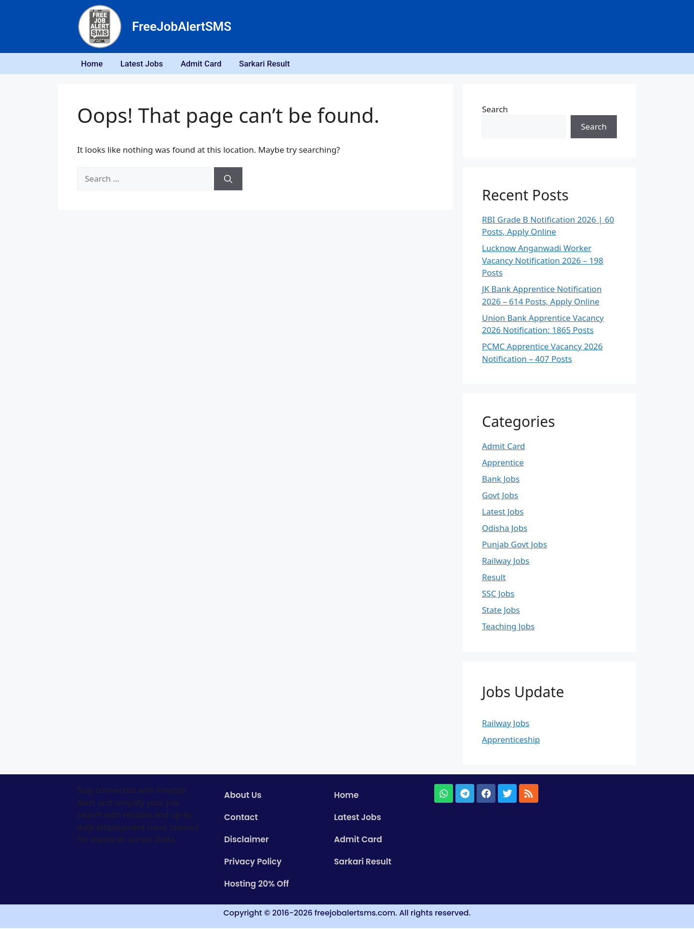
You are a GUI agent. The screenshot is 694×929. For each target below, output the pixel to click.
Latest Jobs (144, 64)
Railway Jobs (505, 562)
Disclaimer (246, 841)
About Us (243, 796)
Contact (241, 818)
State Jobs (501, 611)
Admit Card (206, 64)
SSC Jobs (498, 594)
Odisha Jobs (504, 529)
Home (93, 64)
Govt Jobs (500, 496)
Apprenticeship (511, 740)
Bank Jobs (501, 480)
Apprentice (503, 463)
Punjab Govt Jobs (514, 545)
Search (495, 110)
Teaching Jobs (508, 627)
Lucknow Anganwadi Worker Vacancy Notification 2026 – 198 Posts (542, 261)
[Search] (228, 180)
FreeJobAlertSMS (181, 26)
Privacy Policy (252, 863)
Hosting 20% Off (256, 885)
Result (494, 578)
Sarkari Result (271, 64)
